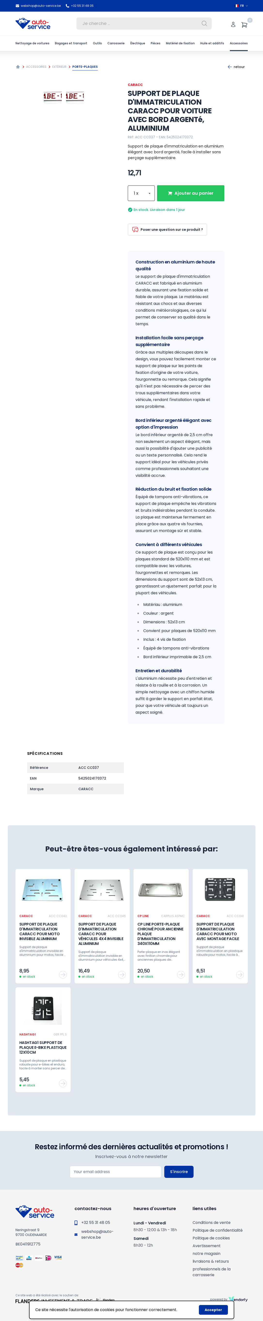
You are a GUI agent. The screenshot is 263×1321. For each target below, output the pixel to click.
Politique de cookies (211, 1238)
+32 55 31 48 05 (80, 6)
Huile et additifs (212, 43)
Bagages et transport (71, 43)
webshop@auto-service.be (38, 6)
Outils (97, 43)
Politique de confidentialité (218, 1230)
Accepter (213, 1309)
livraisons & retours (211, 1261)
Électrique (137, 43)
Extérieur (59, 67)
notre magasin (206, 1253)
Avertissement (207, 1246)
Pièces (155, 43)
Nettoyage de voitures (32, 43)
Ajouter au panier (190, 193)
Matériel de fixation (180, 43)
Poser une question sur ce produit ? (167, 229)
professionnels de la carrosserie (212, 1272)
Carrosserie (116, 43)
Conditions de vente (212, 1222)
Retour (236, 66)
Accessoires (239, 43)
